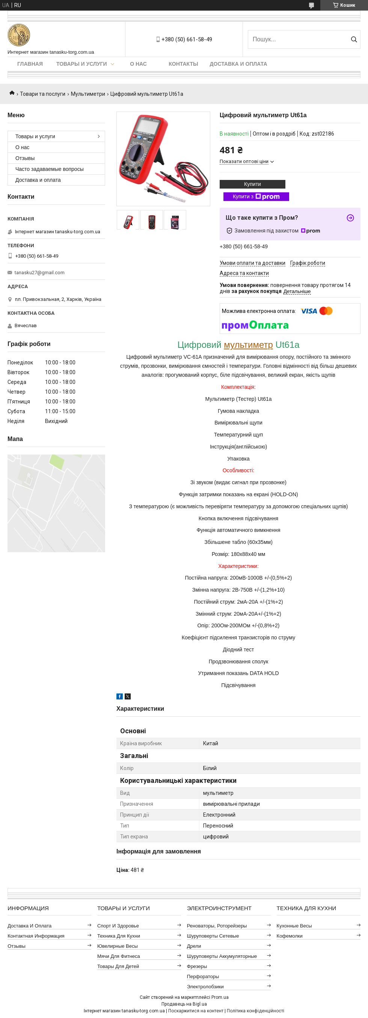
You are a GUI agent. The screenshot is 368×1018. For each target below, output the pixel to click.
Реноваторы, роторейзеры (217, 926)
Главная (30, 64)
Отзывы (25, 158)
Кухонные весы (294, 926)
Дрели (194, 946)
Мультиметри (88, 94)
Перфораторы (203, 976)
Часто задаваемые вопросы (49, 169)
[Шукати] (353, 39)
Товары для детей (118, 966)
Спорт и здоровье (118, 926)
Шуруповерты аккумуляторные (222, 956)
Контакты (183, 64)
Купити (252, 184)
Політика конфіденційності (255, 1010)
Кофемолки (290, 936)
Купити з (256, 196)
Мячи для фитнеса (118, 956)
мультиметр (248, 345)
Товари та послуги (42, 94)
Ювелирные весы (117, 946)
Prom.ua (220, 997)
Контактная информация (36, 936)
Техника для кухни (118, 936)
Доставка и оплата (238, 64)
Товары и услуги (81, 64)
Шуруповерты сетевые (213, 936)
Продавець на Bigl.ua (184, 1004)
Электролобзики (205, 986)
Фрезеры (197, 966)
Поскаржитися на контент (195, 1010)
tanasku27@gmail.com (40, 272)
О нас (138, 64)
